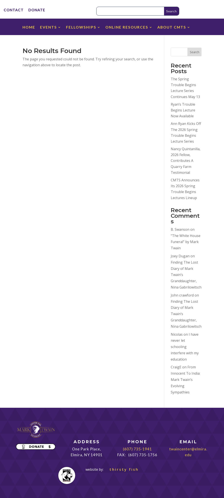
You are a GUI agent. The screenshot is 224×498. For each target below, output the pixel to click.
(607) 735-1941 (137, 449)
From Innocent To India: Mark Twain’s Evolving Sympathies (185, 379)
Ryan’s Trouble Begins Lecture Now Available (183, 110)
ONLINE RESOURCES (126, 27)
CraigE (176, 367)
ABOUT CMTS (171, 27)
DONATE (36, 10)
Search (194, 52)
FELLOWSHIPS (81, 27)
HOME (29, 27)
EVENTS (48, 27)
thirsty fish (121, 469)
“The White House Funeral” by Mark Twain (185, 242)
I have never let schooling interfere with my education (185, 347)
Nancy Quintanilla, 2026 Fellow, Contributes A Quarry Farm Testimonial (185, 161)
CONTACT (14, 10)
